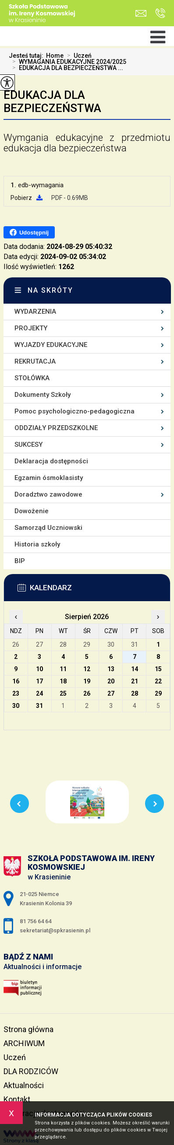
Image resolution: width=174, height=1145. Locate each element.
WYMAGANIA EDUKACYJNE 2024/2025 (67, 62)
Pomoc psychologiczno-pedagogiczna (74, 411)
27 (110, 693)
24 (39, 693)
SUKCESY (28, 444)
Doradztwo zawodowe (48, 494)
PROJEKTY (30, 328)
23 (15, 693)
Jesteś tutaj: (27, 56)
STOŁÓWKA (32, 378)
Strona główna (28, 1029)
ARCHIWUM (24, 1043)
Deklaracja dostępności (51, 461)
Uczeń (78, 56)
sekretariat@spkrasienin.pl (140, 13)
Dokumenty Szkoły (42, 395)
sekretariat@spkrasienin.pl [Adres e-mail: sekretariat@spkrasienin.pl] (55, 930)
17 (39, 681)
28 (134, 693)
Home (55, 56)
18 (63, 681)
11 (63, 668)
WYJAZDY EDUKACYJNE (50, 345)
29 (158, 693)
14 (134, 668)
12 (86, 668)
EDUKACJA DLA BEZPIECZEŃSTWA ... (66, 68)
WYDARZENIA (35, 311)
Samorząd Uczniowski (48, 528)
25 (63, 693)
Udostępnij (29, 232)
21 (134, 681)
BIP (19, 561)
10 (39, 668)
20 (110, 681)
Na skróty (50, 290)
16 (15, 681)
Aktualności (24, 1085)
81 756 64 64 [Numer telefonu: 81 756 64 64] (35, 921)
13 (110, 668)
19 (86, 681)
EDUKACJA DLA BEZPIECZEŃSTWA (52, 101)
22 (158, 681)
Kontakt (17, 1099)
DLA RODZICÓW (31, 1071)
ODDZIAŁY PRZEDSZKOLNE (56, 428)
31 (39, 705)
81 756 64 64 (160, 13)
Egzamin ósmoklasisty (48, 478)
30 (15, 705)
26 (86, 693)
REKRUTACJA (35, 361)
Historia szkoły (37, 544)
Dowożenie (31, 511)
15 (158, 668)
